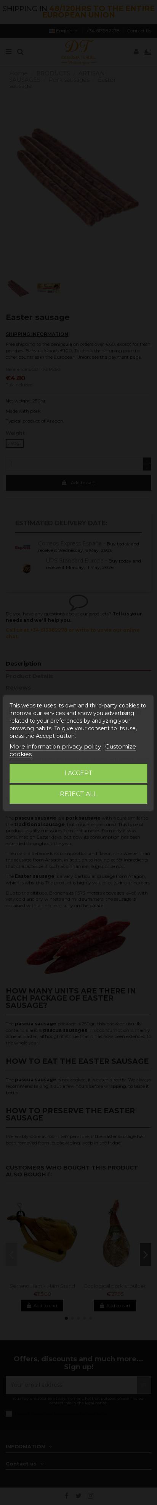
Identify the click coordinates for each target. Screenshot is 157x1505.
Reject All (78, 794)
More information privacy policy (55, 746)
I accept (78, 773)
